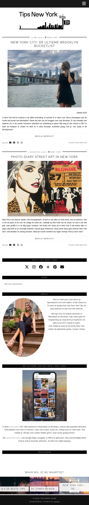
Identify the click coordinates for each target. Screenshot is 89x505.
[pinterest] (55, 267)
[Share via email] (10, 142)
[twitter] (27, 267)
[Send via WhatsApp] (22, 142)
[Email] (62, 267)
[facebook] (41, 267)
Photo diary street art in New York (44, 157)
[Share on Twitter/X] (18, 142)
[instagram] (34, 267)
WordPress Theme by (44, 502)
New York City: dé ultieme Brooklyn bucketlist (44, 44)
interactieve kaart (13, 438)
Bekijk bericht (44, 136)
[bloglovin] (48, 267)
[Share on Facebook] (14, 142)
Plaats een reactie (78, 143)
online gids (14, 427)
